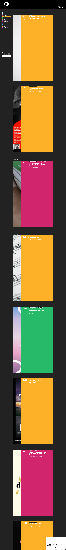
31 (52, 6)
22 (40, 6)
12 (27, 6)
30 (50, 6)
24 (43, 6)
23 (42, 6)
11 (26, 6)
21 (39, 6)
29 (49, 6)
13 (29, 6)
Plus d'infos (56, 547)
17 (34, 6)
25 (44, 6)
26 (45, 6)
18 (35, 6)
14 (30, 6)
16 (33, 6)
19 (36, 6)
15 (31, 6)
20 (38, 6)
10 (25, 6)
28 (48, 6)
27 (47, 6)
